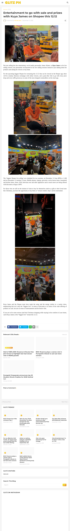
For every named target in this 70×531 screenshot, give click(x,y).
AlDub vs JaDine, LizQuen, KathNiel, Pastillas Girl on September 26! (25, 440)
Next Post (64, 402)
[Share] (65, 20)
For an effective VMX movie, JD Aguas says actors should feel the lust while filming (10, 440)
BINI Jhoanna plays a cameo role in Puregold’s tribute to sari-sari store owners (49, 353)
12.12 (9, 9)
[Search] (68, 2)
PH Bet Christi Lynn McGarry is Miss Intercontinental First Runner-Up (42, 421)
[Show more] (37, 326)
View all (64, 334)
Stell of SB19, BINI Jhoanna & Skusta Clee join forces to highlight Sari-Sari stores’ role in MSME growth (18, 353)
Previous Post (7, 402)
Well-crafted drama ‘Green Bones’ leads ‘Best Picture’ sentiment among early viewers (27, 459)
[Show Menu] (2, 2)
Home (5, 9)
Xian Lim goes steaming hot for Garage (41, 439)
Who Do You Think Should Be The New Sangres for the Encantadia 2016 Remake (26, 422)
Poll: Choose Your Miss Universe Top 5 (10, 419)
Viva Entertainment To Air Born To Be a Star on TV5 (59, 439)
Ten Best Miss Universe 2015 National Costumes (59, 419)
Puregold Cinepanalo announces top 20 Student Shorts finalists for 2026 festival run (18, 377)
